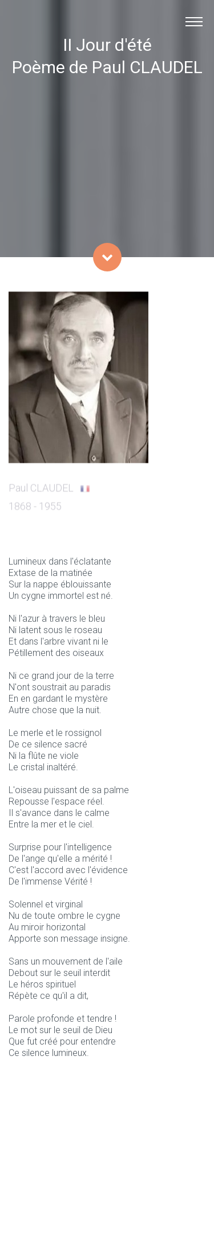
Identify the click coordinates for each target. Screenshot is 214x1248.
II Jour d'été (107, 45)
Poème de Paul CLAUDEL (107, 67)
